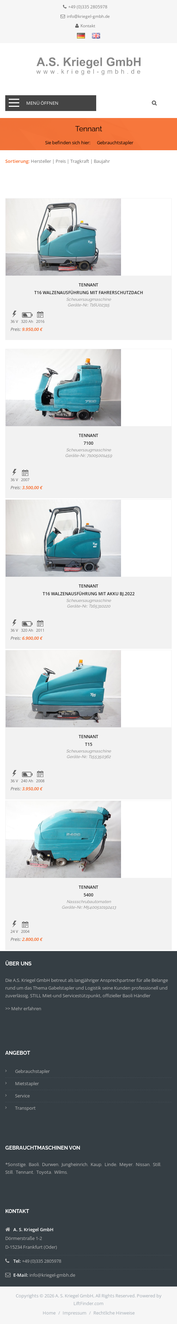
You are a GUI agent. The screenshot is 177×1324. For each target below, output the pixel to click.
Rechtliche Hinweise (114, 1313)
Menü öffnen (42, 103)
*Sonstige (15, 1164)
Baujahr (102, 161)
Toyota (43, 1172)
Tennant (24, 1172)
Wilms (60, 1172)
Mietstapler (27, 1083)
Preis (61, 161)
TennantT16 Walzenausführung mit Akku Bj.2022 (89, 590)
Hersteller (41, 161)
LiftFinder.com (88, 1303)
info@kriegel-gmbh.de (88, 16)
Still (156, 1164)
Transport (25, 1108)
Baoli (34, 1164)
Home (49, 1313)
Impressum (74, 1313)
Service (22, 1096)
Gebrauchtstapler (115, 142)
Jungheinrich (74, 1164)
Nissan (143, 1164)
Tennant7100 (88, 439)
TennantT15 (88, 740)
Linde (110, 1164)
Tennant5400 (88, 891)
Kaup (96, 1164)
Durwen (50, 1164)
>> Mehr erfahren (23, 1008)
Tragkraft (79, 161)
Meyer (126, 1164)
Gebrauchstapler (32, 1071)
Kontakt (87, 26)
